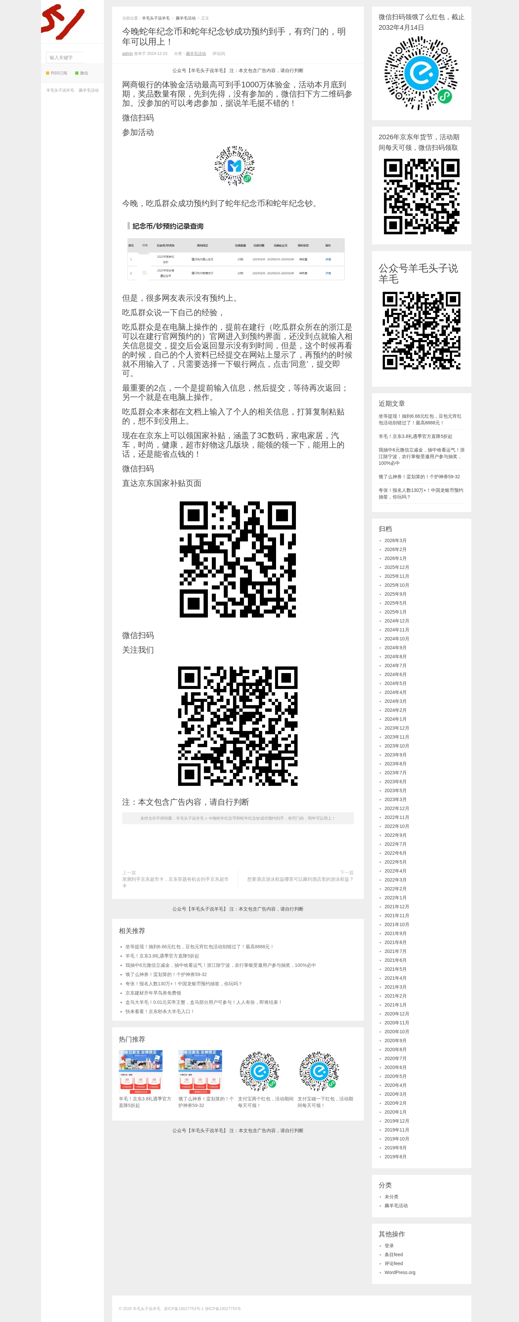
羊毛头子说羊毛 (70, 20)
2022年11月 (397, 817)
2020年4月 (396, 1085)
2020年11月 (397, 1022)
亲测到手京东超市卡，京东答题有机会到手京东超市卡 (175, 882)
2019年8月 (396, 1156)
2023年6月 (396, 781)
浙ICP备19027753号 (223, 1308)
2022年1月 (396, 897)
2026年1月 (396, 558)
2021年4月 (396, 978)
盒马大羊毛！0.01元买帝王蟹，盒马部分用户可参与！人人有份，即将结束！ (204, 1002)
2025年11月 (397, 576)
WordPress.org (400, 1272)
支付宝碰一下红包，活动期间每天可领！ (325, 1079)
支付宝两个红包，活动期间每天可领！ (266, 1079)
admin (127, 53)
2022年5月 (396, 862)
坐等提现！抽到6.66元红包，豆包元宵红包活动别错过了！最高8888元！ (199, 946)
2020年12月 (397, 1013)
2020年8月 (396, 1049)
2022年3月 (396, 879)
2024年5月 (396, 683)
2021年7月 (396, 951)
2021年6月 (396, 960)
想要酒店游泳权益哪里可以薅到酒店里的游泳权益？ (300, 879)
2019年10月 (397, 1138)
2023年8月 (396, 763)
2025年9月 (396, 594)
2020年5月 (396, 1076)
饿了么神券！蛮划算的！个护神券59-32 (166, 974)
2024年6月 (396, 674)
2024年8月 (396, 656)
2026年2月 (396, 549)
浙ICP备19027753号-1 (184, 1308)
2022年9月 (396, 835)
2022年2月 (396, 888)
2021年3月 (396, 987)
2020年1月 (396, 1112)
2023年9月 (396, 754)
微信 (81, 73)
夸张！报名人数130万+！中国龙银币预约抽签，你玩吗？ (184, 983)
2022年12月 (397, 808)
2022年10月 (397, 826)
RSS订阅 (56, 73)
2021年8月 (396, 942)
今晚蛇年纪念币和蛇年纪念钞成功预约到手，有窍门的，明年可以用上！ (272, 818)
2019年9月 (396, 1147)
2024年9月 (396, 647)
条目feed (394, 1254)
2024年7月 (396, 665)
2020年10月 (397, 1031)
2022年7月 (396, 844)
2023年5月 (396, 790)
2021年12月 (397, 906)
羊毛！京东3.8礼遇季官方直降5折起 (162, 956)
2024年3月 (396, 701)
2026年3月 (396, 540)
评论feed (394, 1263)
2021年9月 (396, 933)
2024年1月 (396, 719)
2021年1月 (396, 1004)
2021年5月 (396, 969)
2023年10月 (397, 745)
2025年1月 (396, 612)
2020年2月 (396, 1103)
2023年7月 (396, 772)
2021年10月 (397, 924)
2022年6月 (396, 853)
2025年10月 (397, 585)
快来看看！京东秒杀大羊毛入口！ (160, 1011)
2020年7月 (396, 1058)
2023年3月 (396, 799)
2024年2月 (396, 710)
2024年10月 (397, 638)
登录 (389, 1245)
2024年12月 (397, 620)
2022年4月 (396, 871)
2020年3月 (396, 1094)
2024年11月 (397, 629)
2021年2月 (396, 996)
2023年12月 (397, 728)
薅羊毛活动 (89, 90)
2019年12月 (397, 1121)
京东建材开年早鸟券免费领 (153, 993)
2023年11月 (397, 737)
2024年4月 (396, 692)
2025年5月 (396, 603)
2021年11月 (397, 915)
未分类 (392, 1196)
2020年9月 (396, 1040)
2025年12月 (397, 567)
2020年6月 (396, 1067)
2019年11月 (397, 1129)
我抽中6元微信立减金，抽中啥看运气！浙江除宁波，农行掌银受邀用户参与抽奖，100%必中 (220, 965)
